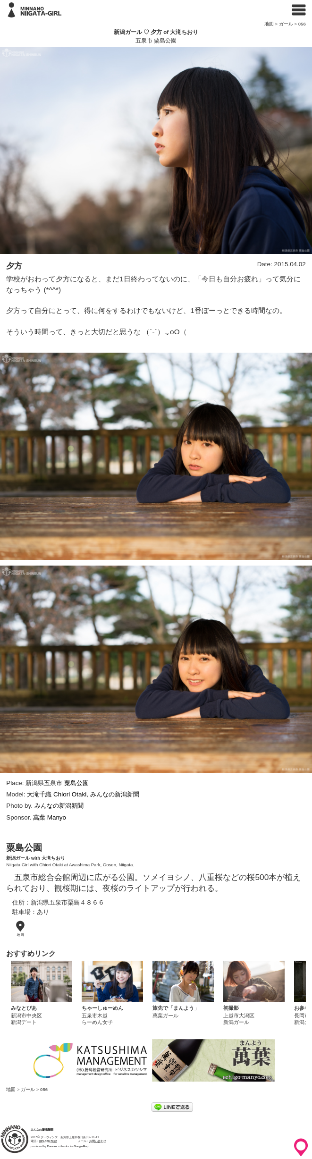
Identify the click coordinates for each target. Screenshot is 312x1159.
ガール (286, 23)
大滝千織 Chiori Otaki (56, 794)
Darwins (52, 1146)
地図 (269, 23)
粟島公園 (76, 783)
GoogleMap (81, 1146)
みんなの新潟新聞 (114, 794)
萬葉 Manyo (49, 817)
